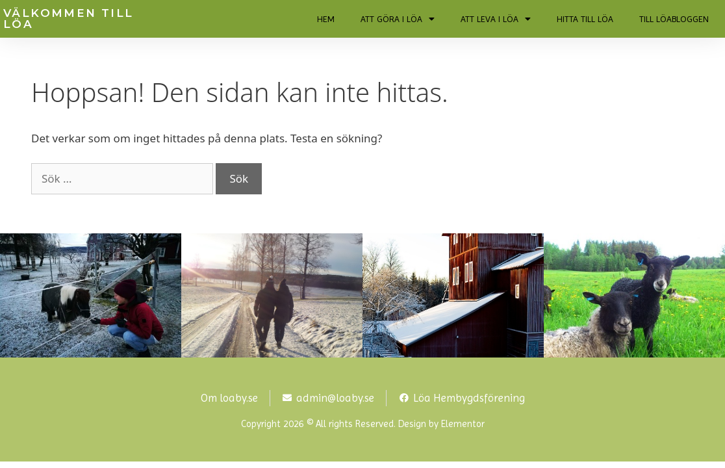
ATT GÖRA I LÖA (398, 19)
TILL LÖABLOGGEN (674, 19)
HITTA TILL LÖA (585, 19)
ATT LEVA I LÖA (496, 19)
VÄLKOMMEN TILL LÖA (68, 18)
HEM (326, 19)
